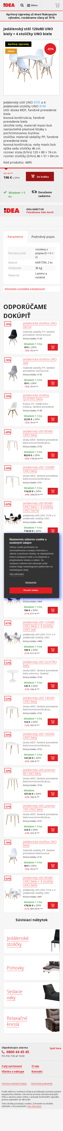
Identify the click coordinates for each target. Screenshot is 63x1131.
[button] (22, 5)
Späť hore (55, 1048)
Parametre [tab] (15, 237)
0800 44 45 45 (17, 1052)
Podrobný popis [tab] (43, 237)
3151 (37, 102)
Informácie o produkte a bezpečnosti (25, 288)
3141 (42, 106)
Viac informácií (16, 574)
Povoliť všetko (31, 590)
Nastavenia (30, 582)
